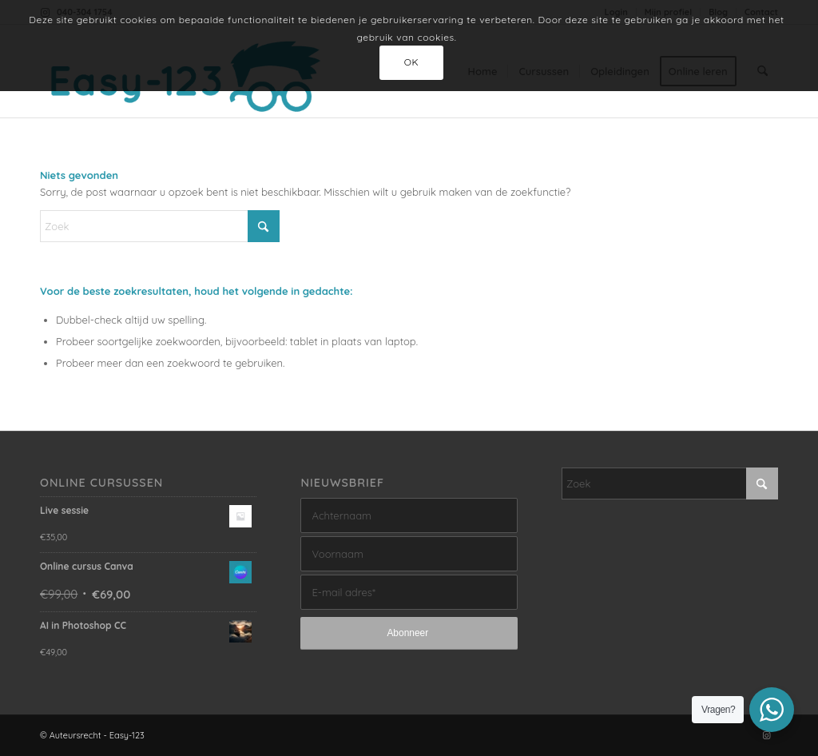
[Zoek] (160, 226)
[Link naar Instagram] (766, 735)
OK (411, 62)
